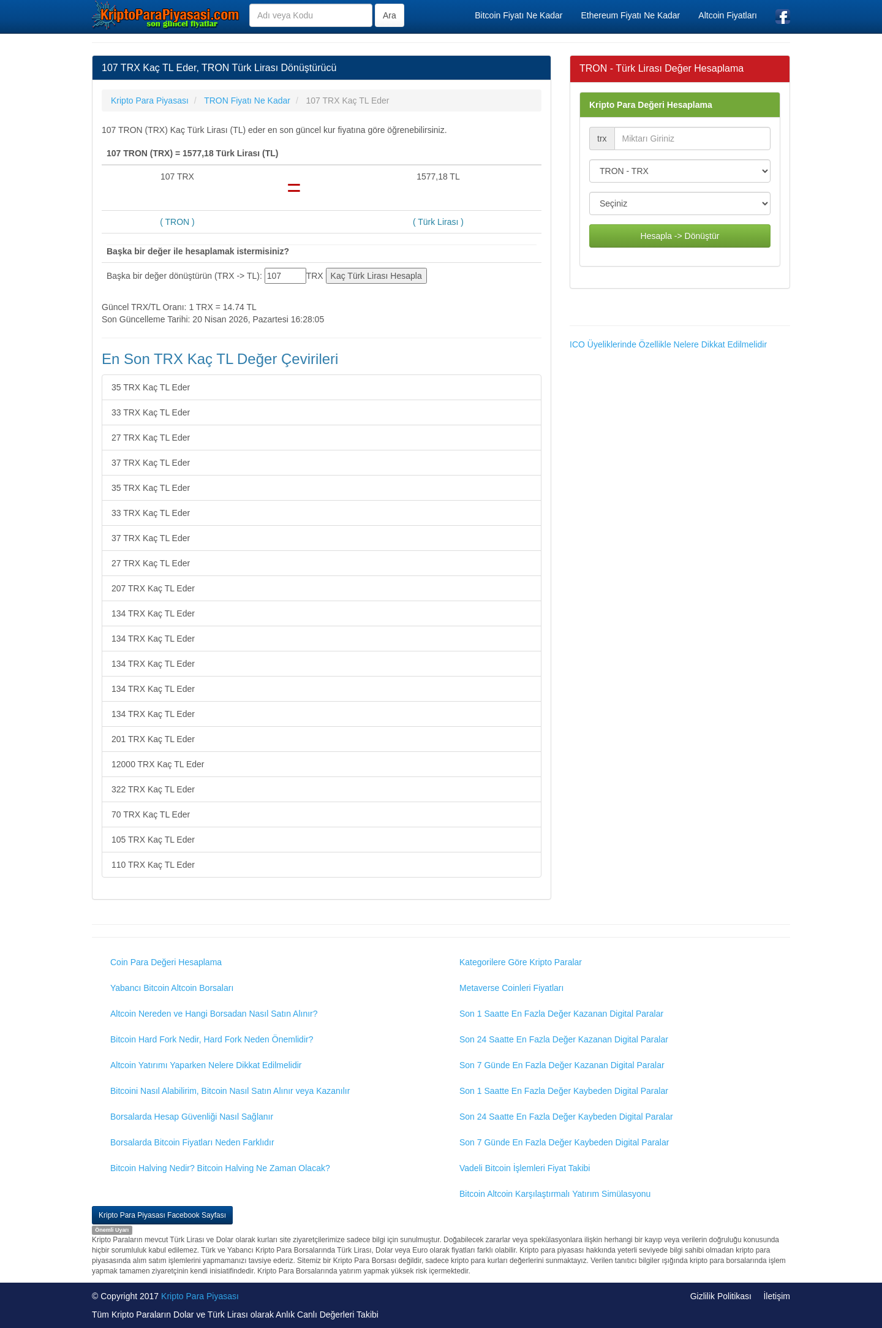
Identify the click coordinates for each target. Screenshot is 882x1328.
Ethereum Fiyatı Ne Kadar (630, 15)
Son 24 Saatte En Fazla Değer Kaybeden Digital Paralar (566, 1116)
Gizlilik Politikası (721, 1296)
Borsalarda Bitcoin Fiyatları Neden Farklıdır (192, 1142)
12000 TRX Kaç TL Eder (158, 764)
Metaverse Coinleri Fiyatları (511, 988)
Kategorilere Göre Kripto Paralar (520, 962)
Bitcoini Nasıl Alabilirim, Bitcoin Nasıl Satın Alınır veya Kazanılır (230, 1091)
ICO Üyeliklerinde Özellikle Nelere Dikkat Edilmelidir (668, 344)
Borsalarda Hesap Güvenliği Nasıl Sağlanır (191, 1116)
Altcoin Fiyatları (727, 15)
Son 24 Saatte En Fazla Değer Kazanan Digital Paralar (563, 1039)
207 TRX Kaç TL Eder (153, 588)
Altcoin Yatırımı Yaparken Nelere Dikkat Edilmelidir (206, 1065)
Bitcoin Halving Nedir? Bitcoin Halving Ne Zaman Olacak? (220, 1168)
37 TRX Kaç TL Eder (150, 463)
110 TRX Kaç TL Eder (153, 865)
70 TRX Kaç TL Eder (150, 814)
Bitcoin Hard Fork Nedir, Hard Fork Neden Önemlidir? (211, 1039)
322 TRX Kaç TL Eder (153, 789)
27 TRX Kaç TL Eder (150, 437)
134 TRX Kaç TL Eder (153, 613)
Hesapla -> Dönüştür (680, 236)
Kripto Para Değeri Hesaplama (650, 105)
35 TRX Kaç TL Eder (150, 387)
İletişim (776, 1296)
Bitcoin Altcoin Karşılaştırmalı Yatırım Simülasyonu (554, 1194)
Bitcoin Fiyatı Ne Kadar (518, 15)
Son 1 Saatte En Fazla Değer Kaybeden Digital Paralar (563, 1091)
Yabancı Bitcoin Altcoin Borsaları (171, 988)
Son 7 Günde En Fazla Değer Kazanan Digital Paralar (562, 1065)
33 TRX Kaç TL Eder (150, 412)
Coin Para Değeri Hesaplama (166, 962)
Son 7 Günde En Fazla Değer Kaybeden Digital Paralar (564, 1142)
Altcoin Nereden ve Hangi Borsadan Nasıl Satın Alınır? (214, 1014)
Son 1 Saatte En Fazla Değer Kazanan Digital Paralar (561, 1014)
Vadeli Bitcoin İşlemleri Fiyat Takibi (524, 1168)
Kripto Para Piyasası (200, 1296)
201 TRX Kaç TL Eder (153, 739)
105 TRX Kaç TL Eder (153, 839)
